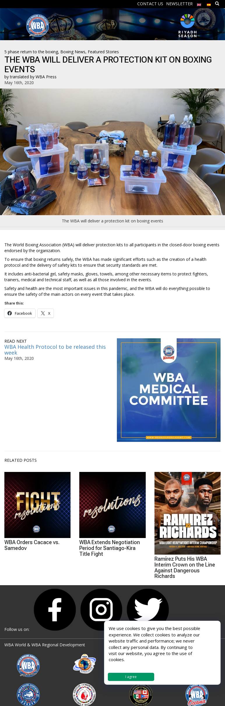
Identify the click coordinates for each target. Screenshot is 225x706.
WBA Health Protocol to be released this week (55, 349)
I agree (131, 676)
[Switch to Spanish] (209, 3)
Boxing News (72, 51)
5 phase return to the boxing (31, 51)
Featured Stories (103, 51)
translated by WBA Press (33, 76)
